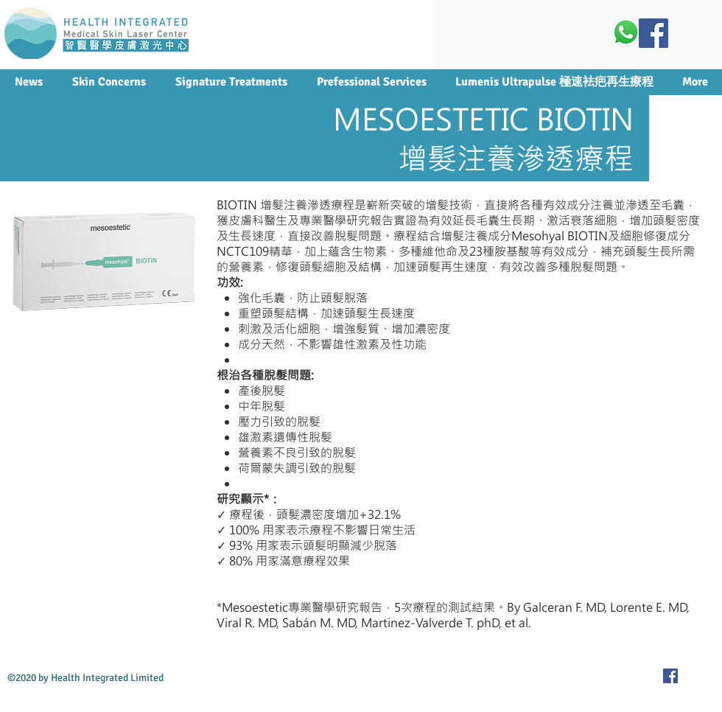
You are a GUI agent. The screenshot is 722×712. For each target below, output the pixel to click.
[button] (230, 82)
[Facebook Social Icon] (653, 33)
